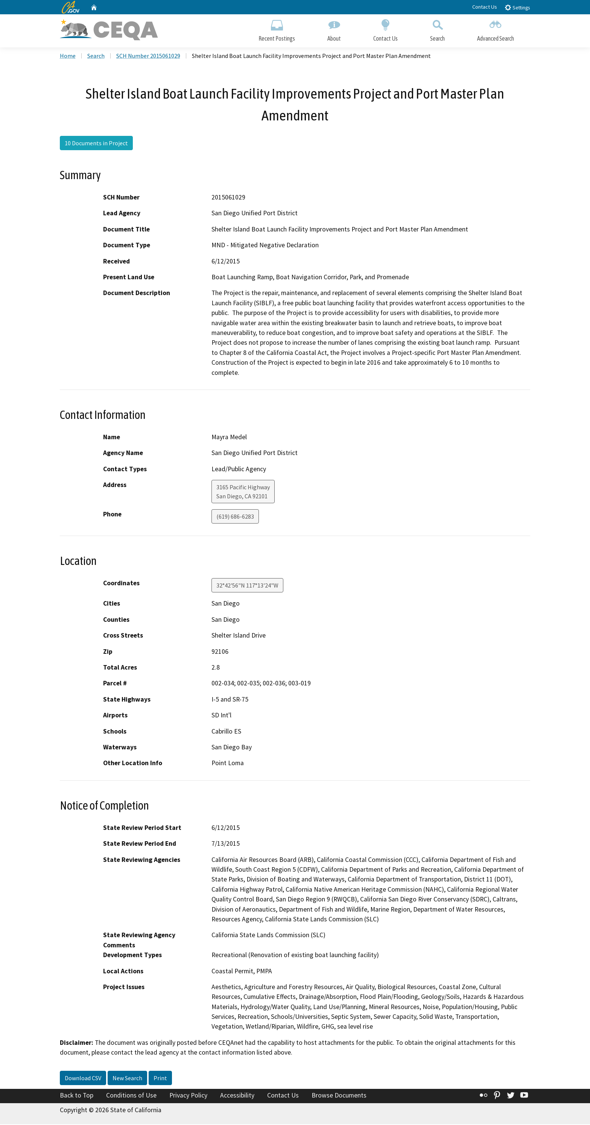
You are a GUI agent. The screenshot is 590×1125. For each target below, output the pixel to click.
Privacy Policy (188, 1096)
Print (160, 1079)
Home (68, 57)
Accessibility (237, 1096)
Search (437, 29)
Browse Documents (339, 1096)
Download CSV (83, 1079)
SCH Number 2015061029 (148, 57)
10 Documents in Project (96, 144)
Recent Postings (276, 29)
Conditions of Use (131, 1096)
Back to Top (76, 1096)
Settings (517, 7)
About (334, 29)
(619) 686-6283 (235, 517)
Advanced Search (495, 29)
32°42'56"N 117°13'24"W (247, 586)
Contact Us (484, 6)
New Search (127, 1079)
